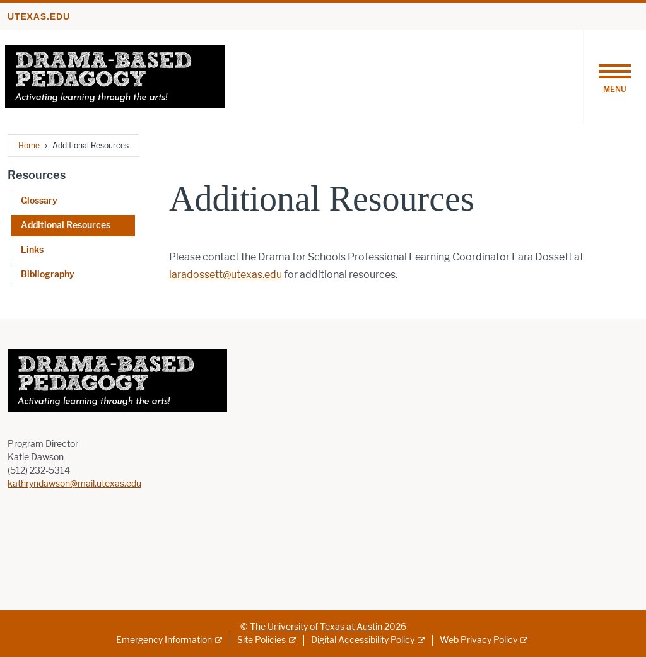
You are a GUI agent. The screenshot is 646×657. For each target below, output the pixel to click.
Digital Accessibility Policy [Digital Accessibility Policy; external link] (362, 640)
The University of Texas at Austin (316, 627)
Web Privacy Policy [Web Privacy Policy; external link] (478, 640)
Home (29, 145)
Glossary (39, 200)
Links (32, 250)
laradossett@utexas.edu (225, 275)
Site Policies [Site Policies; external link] (261, 640)
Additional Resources (65, 225)
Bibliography (47, 274)
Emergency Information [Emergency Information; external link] (164, 640)
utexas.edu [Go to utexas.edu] (39, 16)
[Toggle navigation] (614, 77)
